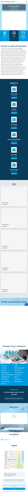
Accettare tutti (14, 488)
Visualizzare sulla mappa (12, 459)
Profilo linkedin (6, 439)
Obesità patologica (18, 381)
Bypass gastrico (17, 374)
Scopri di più (14, 97)
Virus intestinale (17, 370)
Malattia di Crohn (4, 379)
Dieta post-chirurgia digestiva (7, 374)
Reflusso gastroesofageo (19, 367)
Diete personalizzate (5, 381)
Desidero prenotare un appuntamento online (14, 398)
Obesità (16, 376)
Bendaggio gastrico (5, 376)
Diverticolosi (3, 383)
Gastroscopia (4, 365)
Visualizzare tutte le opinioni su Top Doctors (14, 428)
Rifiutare (14, 483)
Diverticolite (3, 370)
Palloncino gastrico (5, 372)
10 (21, 425)
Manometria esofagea (18, 372)
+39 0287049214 (9, 476)
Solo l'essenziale (14, 486)
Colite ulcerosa (17, 379)
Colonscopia (3, 367)
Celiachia (16, 365)
